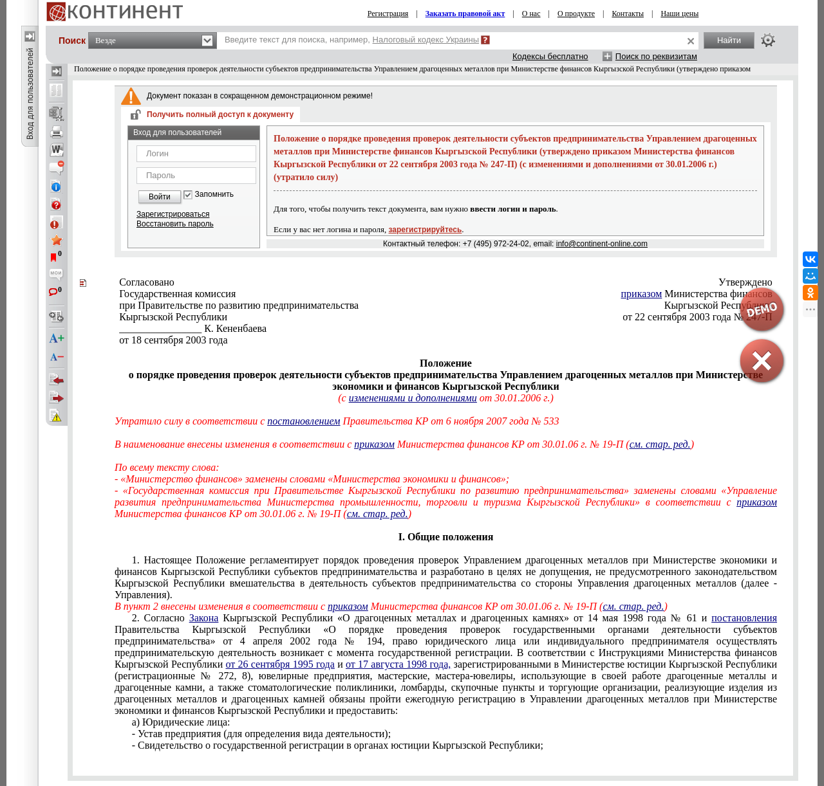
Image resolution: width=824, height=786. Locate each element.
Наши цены (679, 13)
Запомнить (214, 194)
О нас (531, 13)
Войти (160, 196)
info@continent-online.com (602, 243)
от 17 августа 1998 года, (398, 664)
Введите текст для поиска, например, (352, 39)
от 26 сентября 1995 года (279, 664)
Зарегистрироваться (172, 214)
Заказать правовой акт (465, 13)
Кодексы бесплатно (550, 56)
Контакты (628, 13)
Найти (729, 40)
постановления (744, 617)
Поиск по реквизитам (656, 56)
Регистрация (388, 13)
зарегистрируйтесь (425, 229)
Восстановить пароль (175, 223)
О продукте (576, 13)
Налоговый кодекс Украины (426, 39)
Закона (204, 617)
